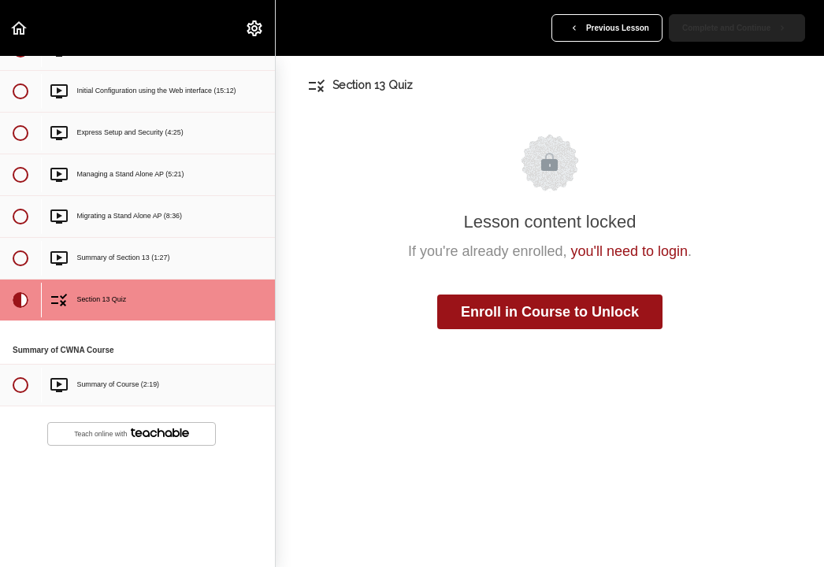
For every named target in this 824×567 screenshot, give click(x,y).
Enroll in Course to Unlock (550, 312)
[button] (19, 28)
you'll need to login (630, 251)
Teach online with (131, 433)
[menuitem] (255, 28)
